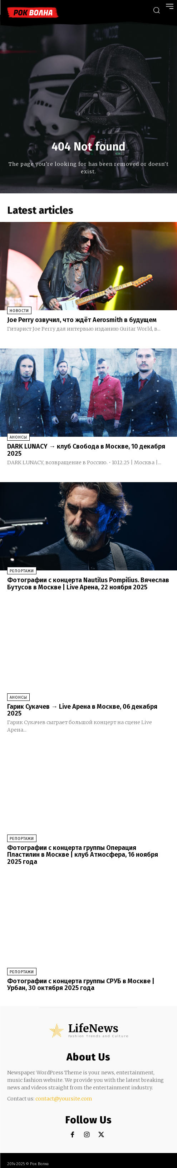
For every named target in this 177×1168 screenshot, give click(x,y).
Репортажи (22, 571)
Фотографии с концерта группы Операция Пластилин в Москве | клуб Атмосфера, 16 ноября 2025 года (82, 855)
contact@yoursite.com (63, 1098)
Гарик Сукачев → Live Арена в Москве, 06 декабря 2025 (82, 710)
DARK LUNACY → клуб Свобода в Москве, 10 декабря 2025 (86, 449)
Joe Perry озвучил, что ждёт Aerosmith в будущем (82, 320)
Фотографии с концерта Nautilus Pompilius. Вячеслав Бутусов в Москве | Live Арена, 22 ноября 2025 (88, 583)
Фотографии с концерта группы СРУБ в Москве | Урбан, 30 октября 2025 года (80, 984)
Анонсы (18, 437)
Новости (19, 310)
